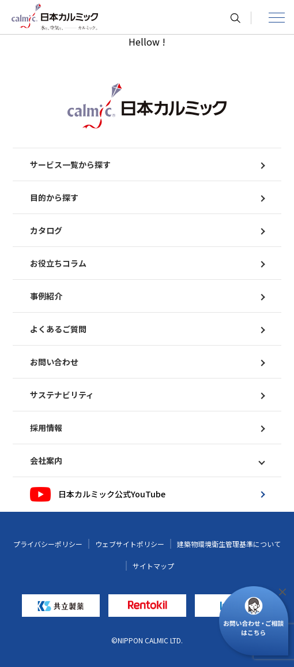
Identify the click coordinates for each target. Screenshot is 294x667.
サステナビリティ (147, 394)
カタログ (147, 230)
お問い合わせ (147, 362)
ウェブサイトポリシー (129, 544)
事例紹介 (147, 296)
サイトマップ (153, 566)
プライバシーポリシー (47, 544)
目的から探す (147, 197)
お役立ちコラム (147, 263)
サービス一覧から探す (147, 164)
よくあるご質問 (147, 329)
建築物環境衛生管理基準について (229, 544)
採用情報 (147, 427)
